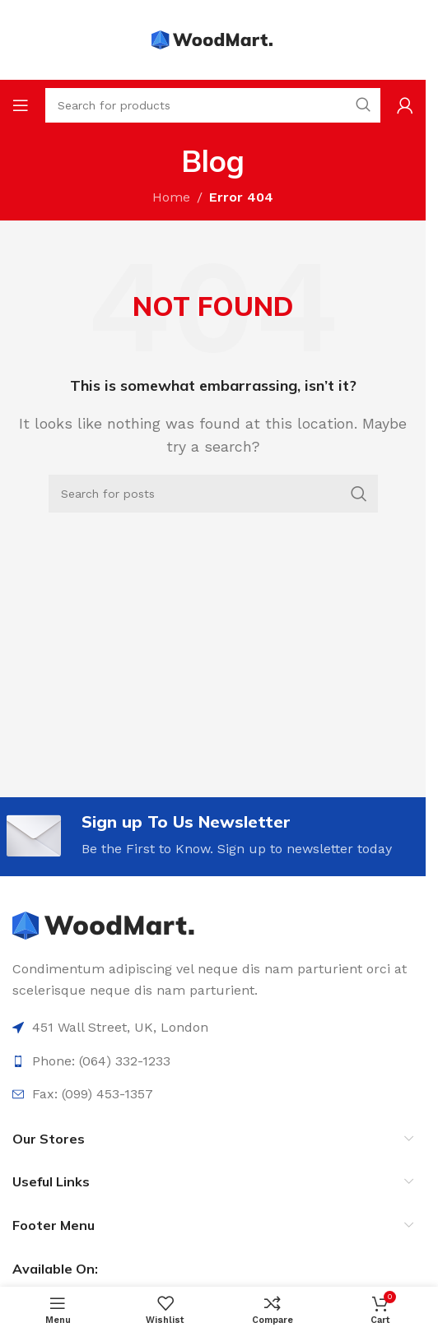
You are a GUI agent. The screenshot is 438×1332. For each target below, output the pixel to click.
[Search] (213, 494)
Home (171, 197)
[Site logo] (213, 39)
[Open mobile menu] (20, 105)
